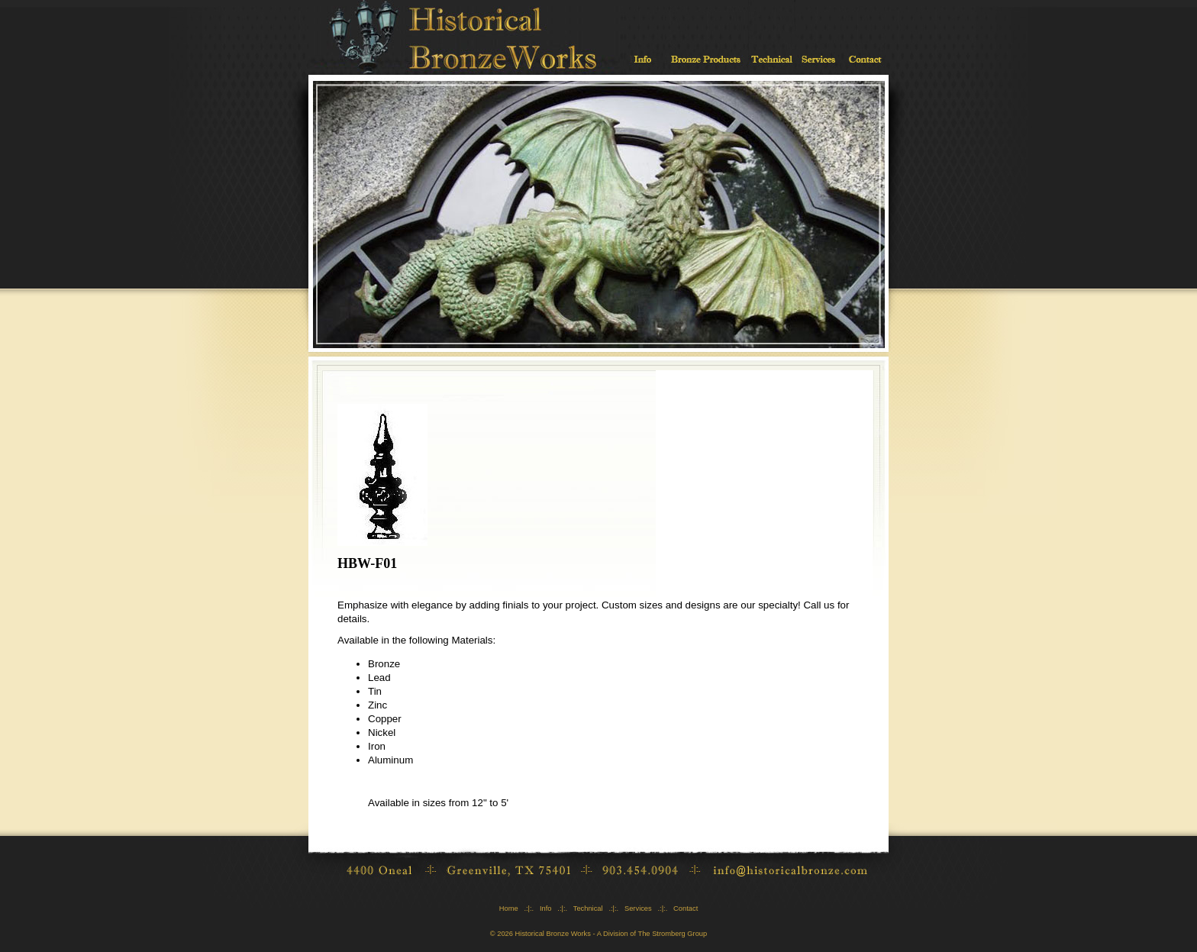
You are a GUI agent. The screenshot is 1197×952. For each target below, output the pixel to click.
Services (638, 908)
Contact (685, 908)
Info (546, 908)
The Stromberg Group (672, 933)
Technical (588, 908)
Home (508, 908)
